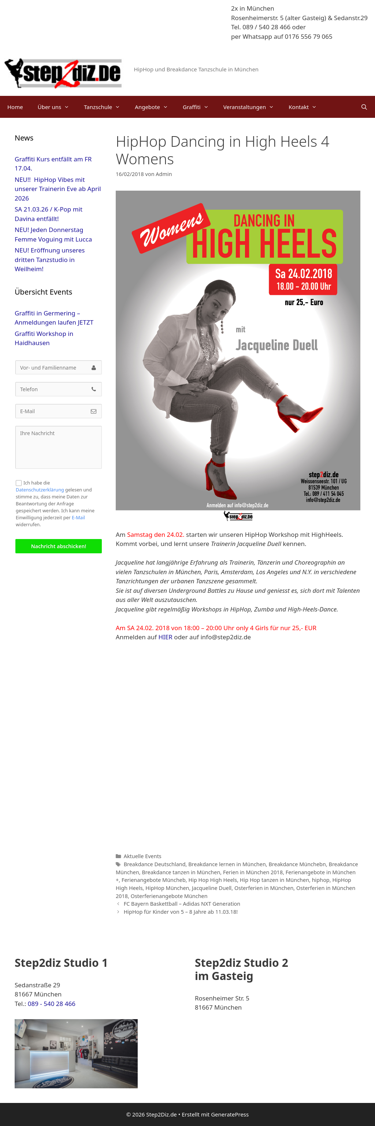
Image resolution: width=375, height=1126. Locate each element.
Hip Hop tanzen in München (274, 879)
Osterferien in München (263, 887)
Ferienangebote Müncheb (154, 879)
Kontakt (306, 107)
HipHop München (167, 887)
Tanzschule (105, 107)
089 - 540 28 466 (51, 1003)
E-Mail (78, 518)
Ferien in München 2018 (253, 872)
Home (15, 107)
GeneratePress (230, 1114)
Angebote (155, 107)
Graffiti (199, 107)
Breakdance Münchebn (297, 864)
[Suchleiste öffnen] (364, 107)
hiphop (321, 879)
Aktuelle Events (142, 856)
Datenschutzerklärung (40, 490)
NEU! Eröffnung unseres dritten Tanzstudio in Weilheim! (50, 259)
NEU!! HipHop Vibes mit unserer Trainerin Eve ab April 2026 (58, 188)
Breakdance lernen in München (227, 864)
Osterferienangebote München (169, 896)
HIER (165, 637)
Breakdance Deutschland (155, 864)
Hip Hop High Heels (212, 879)
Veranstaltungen (252, 107)
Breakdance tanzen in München (181, 872)
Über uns (57, 107)
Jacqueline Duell (211, 887)
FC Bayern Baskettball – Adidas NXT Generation (182, 903)
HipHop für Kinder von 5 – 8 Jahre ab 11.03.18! (181, 911)
